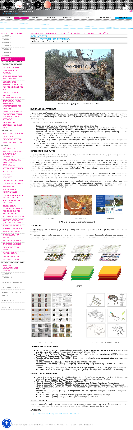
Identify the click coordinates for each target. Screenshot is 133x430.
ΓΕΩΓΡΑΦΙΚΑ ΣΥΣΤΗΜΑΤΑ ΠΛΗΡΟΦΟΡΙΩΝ (13, 185)
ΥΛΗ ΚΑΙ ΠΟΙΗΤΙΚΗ (11, 256)
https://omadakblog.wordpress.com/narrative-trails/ (55, 414)
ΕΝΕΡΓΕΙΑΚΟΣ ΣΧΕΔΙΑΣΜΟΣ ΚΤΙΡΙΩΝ (12, 138)
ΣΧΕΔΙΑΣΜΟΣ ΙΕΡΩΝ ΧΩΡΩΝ (11, 248)
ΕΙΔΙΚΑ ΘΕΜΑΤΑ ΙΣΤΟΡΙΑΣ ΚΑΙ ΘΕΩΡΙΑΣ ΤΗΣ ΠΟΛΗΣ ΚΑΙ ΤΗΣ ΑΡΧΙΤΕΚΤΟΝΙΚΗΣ (13, 210)
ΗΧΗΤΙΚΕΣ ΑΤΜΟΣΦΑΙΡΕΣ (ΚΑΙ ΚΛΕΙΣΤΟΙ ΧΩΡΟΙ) (13, 221)
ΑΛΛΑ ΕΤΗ (6, 308)
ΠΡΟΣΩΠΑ (35, 18)
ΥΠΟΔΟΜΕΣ (51, 18)
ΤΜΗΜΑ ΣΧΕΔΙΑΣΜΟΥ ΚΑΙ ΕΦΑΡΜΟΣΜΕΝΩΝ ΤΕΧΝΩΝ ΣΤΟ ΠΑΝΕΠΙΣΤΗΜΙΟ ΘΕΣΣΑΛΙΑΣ (13, 115)
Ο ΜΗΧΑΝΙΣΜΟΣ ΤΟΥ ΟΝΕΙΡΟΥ (11, 236)
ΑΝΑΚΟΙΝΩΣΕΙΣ (69, 18)
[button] (7, 423)
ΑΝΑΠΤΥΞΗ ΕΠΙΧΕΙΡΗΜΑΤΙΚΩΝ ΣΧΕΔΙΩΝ (10, 268)
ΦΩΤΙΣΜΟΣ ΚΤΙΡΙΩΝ (11, 260)
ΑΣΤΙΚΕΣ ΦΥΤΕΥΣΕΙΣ (11, 172)
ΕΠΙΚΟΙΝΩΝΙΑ (105, 18)
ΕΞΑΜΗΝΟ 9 (6, 274)
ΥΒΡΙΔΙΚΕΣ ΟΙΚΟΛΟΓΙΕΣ (13, 67)
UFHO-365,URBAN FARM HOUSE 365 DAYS (12, 77)
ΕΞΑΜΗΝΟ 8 (6, 59)
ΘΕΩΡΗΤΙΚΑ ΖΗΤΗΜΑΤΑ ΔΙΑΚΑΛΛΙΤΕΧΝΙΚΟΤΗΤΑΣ (13, 227)
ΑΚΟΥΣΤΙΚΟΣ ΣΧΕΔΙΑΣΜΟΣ (13, 134)
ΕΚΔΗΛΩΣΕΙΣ (88, 18)
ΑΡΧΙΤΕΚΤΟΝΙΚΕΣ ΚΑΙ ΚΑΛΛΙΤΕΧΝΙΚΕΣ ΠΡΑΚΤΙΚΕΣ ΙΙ (12, 162)
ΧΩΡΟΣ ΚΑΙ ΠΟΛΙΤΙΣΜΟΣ (13, 143)
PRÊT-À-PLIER (9, 148)
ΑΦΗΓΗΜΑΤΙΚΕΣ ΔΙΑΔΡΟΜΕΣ (9, 176)
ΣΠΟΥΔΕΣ (21, 18)
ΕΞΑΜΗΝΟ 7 (6, 56)
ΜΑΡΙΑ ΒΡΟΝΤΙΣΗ (38, 36)
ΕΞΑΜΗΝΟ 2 (6, 39)
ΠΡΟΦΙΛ (7, 18)
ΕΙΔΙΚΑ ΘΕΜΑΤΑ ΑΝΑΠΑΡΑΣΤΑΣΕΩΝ (10, 191)
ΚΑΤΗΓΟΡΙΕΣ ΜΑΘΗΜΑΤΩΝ (12, 283)
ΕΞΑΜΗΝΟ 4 (6, 46)
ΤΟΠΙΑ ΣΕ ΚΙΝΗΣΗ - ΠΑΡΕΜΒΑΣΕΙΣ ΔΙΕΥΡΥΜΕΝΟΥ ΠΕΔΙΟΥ (12, 95)
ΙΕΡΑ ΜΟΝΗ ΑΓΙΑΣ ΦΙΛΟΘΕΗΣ (10, 72)
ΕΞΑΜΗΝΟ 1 (6, 36)
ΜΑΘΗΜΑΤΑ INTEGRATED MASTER (11, 294)
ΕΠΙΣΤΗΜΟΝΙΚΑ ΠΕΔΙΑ (11, 288)
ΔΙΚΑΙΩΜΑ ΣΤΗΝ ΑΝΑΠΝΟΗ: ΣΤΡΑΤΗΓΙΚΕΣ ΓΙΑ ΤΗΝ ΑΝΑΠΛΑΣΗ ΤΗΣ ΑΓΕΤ (13, 86)
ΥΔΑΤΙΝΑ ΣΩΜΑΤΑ (10, 253)
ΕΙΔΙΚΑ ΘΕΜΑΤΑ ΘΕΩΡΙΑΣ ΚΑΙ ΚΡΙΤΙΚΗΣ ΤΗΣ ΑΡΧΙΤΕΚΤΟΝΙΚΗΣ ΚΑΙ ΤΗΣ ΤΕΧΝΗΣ (13, 199)
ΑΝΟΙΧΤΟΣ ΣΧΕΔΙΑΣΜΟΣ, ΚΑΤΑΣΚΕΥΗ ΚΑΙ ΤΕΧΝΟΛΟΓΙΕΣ (13, 154)
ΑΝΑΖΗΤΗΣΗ (123, 18)
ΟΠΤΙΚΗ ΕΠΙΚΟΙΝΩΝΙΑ (12, 241)
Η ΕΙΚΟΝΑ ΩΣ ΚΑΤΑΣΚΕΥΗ (13, 217)
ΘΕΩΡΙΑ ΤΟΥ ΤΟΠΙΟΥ (11, 232)
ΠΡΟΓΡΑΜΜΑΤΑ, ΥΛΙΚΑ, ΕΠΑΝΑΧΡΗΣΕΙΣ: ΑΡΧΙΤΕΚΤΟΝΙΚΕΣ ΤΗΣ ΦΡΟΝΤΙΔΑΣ (12, 105)
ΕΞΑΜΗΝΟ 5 (6, 49)
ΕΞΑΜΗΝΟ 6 (6, 52)
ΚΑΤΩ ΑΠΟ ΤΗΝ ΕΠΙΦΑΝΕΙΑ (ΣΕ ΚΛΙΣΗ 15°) (12, 125)
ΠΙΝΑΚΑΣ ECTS (8, 301)
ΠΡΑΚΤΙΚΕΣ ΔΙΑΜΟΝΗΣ (12, 244)
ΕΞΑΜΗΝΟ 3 (6, 43)
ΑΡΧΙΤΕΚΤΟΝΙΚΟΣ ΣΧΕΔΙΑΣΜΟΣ (54, 39)
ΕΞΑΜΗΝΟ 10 (7, 277)
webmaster (88, 425)
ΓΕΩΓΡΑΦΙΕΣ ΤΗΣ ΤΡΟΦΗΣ (13, 181)
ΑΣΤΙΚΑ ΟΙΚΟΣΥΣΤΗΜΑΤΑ (13, 168)
